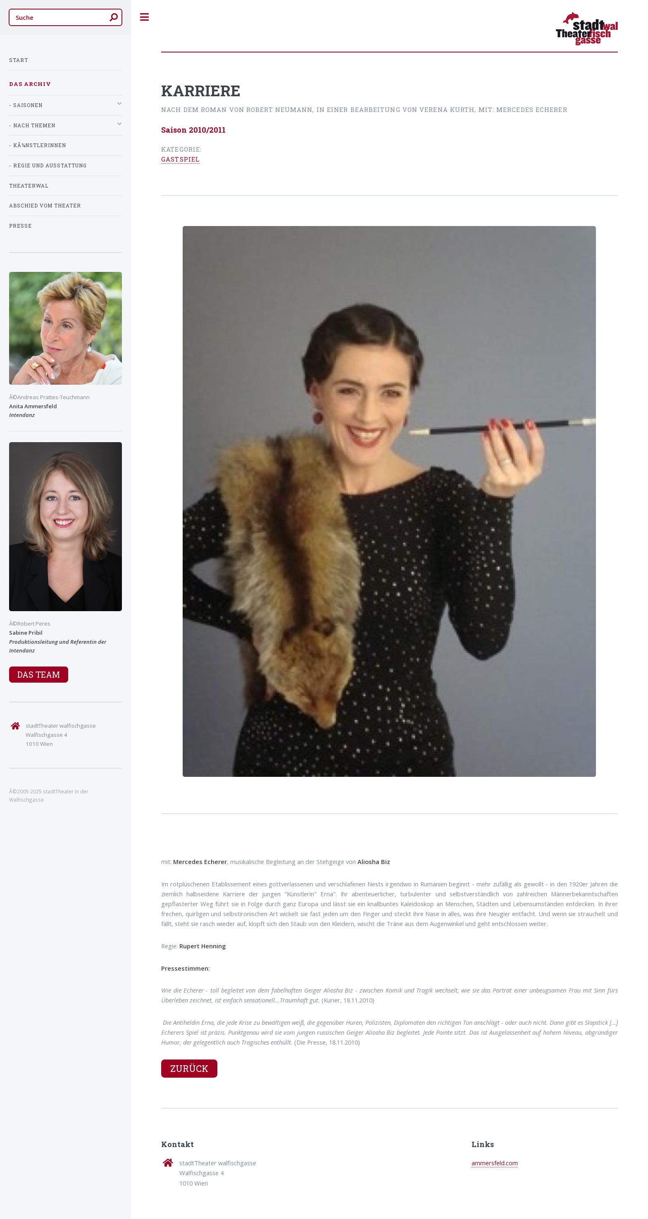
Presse (20, 226)
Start (18, 60)
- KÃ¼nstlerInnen (37, 145)
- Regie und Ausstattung (48, 165)
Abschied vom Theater (45, 205)
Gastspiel (180, 159)
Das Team (38, 674)
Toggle (144, 17)
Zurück (189, 1068)
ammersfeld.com (495, 1163)
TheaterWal (28, 186)
